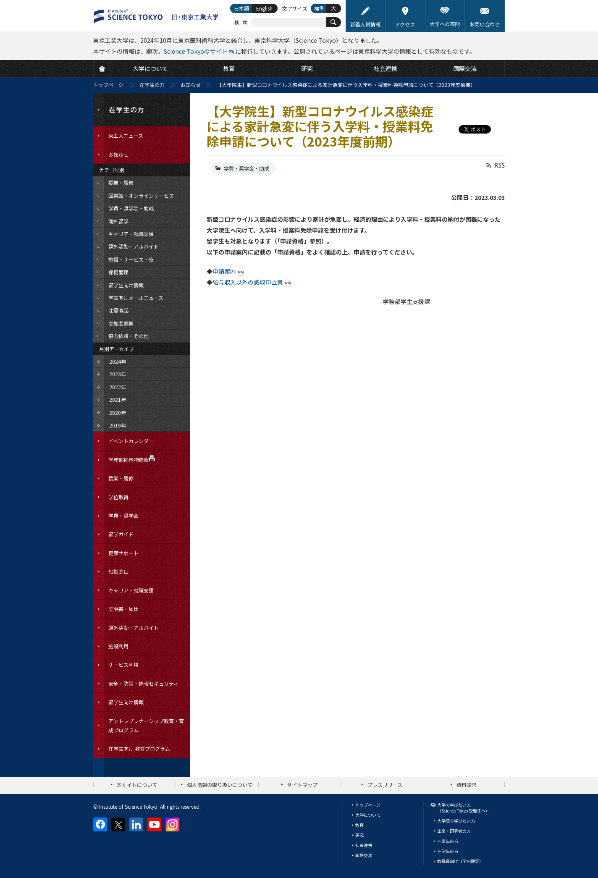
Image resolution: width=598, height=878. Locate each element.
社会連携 (363, 845)
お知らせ (191, 84)
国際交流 (363, 855)
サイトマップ (302, 784)
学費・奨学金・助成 (246, 168)
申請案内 (224, 271)
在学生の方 (152, 84)
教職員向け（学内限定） (460, 861)
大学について (367, 815)
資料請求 (466, 784)
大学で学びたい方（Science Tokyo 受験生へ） (463, 808)
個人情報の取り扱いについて (219, 784)
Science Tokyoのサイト (196, 51)
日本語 (241, 8)
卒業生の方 (447, 841)
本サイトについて (137, 784)
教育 (359, 825)
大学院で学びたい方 (456, 821)
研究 (359, 835)
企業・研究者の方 (454, 831)
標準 (319, 8)
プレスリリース (384, 784)
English (264, 8)
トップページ (108, 84)
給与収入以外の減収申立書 (247, 282)
